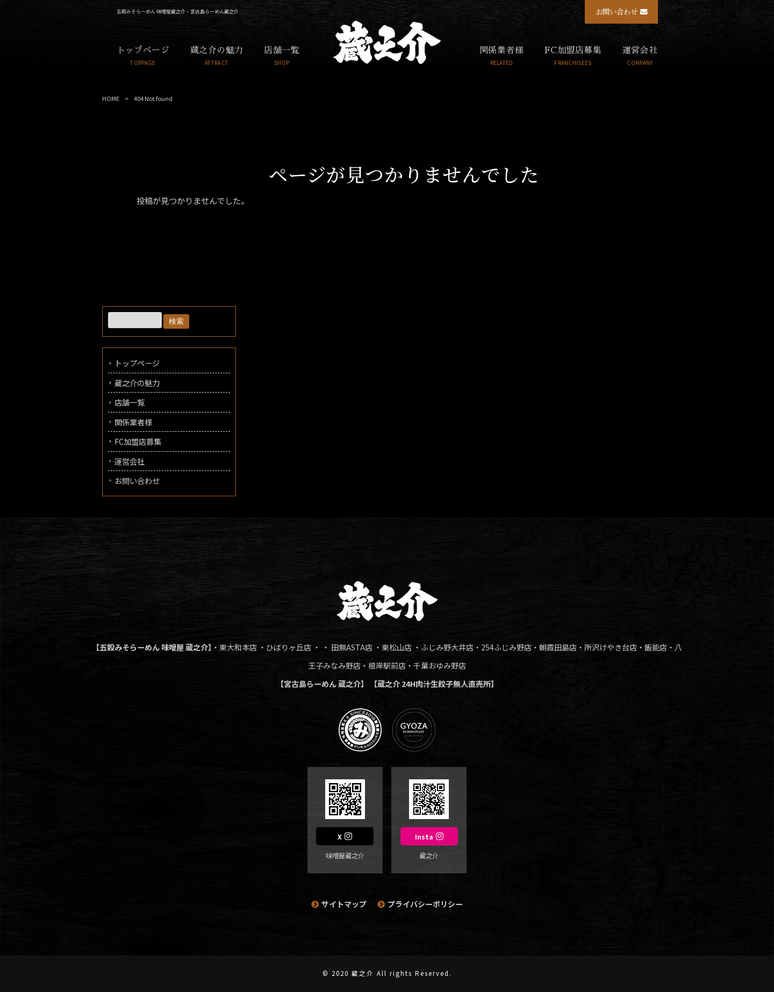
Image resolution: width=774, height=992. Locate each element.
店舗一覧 (129, 402)
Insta (424, 837)
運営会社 (129, 461)
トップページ (137, 362)
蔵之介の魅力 (137, 382)
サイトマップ (344, 904)
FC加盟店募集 (137, 441)
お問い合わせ (616, 11)
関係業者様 (133, 422)
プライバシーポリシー (425, 904)
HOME (110, 98)
